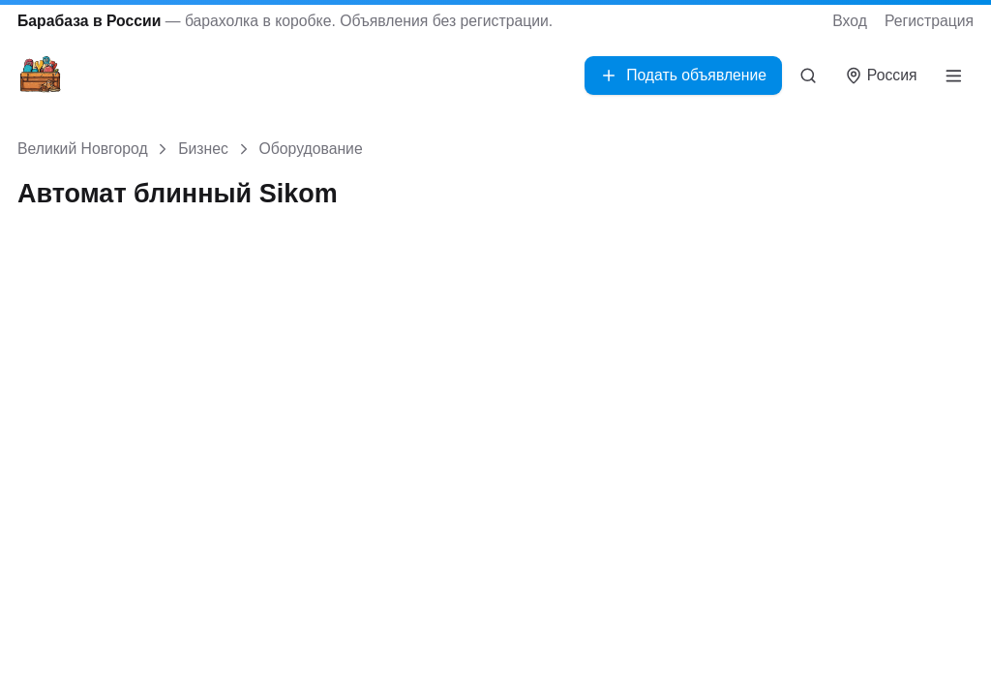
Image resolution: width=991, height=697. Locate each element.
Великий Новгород (82, 148)
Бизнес (203, 148)
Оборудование (311, 148)
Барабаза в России (89, 21)
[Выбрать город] (881, 76)
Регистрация (929, 21)
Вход (849, 21)
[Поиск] (808, 75)
